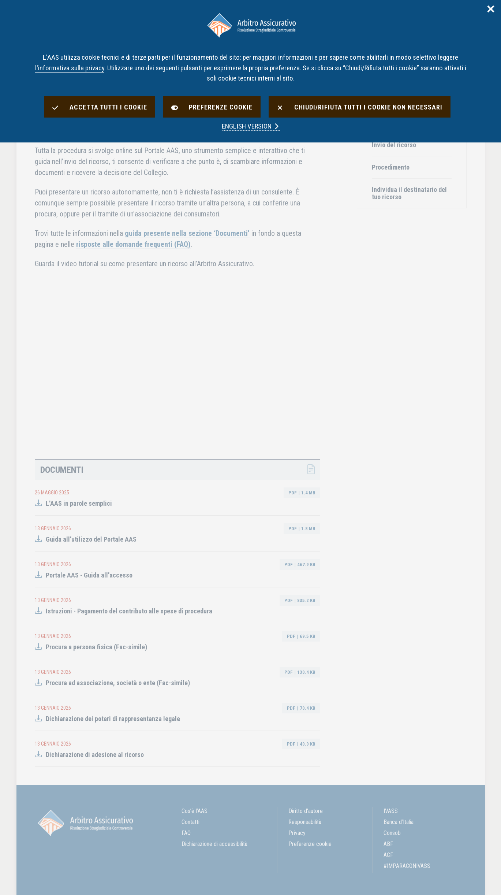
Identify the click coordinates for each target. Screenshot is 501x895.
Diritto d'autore (305, 810)
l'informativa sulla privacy (69, 68)
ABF (388, 843)
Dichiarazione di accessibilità (214, 843)
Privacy (297, 832)
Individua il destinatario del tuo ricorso (409, 193)
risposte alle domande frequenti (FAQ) (133, 244)
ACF (388, 854)
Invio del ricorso (394, 145)
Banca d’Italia (399, 821)
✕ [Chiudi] (491, 9)
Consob (392, 832)
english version (251, 126)
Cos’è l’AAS (194, 810)
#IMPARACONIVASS (407, 865)
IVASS (391, 810)
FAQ (186, 832)
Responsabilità (304, 821)
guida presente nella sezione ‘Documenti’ (187, 233)
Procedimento (391, 167)
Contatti (190, 821)
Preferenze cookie (310, 843)
